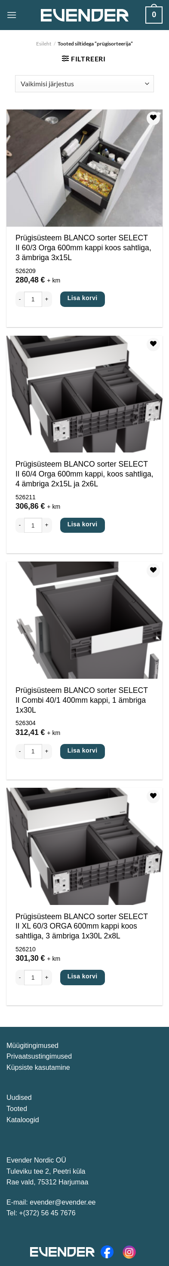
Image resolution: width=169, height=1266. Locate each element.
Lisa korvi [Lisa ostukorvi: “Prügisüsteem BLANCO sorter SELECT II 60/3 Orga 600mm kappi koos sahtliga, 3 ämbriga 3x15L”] (83, 297)
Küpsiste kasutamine (38, 1067)
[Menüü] (11, 14)
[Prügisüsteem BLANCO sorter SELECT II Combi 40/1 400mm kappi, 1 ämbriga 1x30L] (84, 620)
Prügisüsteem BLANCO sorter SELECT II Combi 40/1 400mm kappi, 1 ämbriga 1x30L (81, 700)
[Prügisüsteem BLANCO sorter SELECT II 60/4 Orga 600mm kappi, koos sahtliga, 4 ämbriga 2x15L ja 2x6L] (84, 394)
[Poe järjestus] (84, 83)
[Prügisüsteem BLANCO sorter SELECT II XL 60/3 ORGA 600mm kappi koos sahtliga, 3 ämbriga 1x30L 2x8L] (84, 846)
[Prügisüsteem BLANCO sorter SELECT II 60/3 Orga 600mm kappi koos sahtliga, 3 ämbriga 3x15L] (84, 168)
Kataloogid (22, 1119)
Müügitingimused (32, 1045)
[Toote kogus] (33, 299)
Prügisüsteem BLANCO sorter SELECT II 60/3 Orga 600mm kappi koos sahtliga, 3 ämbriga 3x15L (83, 248)
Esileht (43, 43)
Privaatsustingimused (39, 1056)
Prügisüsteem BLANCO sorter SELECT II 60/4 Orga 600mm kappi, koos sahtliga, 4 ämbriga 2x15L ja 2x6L (84, 474)
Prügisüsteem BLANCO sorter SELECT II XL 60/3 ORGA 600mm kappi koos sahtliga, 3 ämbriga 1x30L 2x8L (81, 926)
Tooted (16, 1108)
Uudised (19, 1097)
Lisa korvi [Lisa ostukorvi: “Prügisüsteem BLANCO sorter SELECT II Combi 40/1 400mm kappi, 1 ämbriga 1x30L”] (83, 750)
